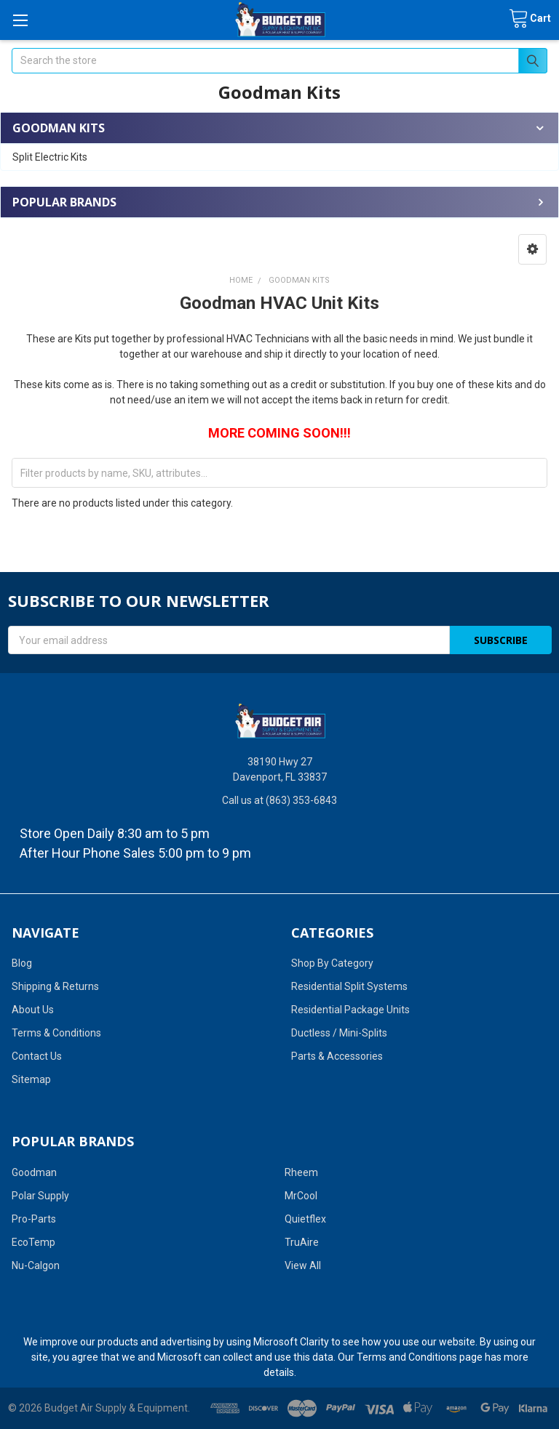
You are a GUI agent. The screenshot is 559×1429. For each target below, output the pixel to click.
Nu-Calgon (36, 1265)
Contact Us (37, 1056)
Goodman (34, 1172)
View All (303, 1265)
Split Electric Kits (49, 157)
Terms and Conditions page (420, 1357)
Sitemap (31, 1079)
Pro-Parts (34, 1219)
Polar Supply (40, 1195)
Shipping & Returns (55, 986)
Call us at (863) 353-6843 (279, 800)
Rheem (301, 1172)
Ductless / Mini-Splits (339, 1033)
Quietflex (305, 1219)
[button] (532, 249)
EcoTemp (33, 1242)
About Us (33, 1009)
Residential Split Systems (349, 986)
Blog (22, 963)
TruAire (302, 1242)
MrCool (301, 1195)
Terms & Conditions (56, 1033)
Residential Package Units (350, 1009)
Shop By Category (332, 963)
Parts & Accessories (337, 1056)
